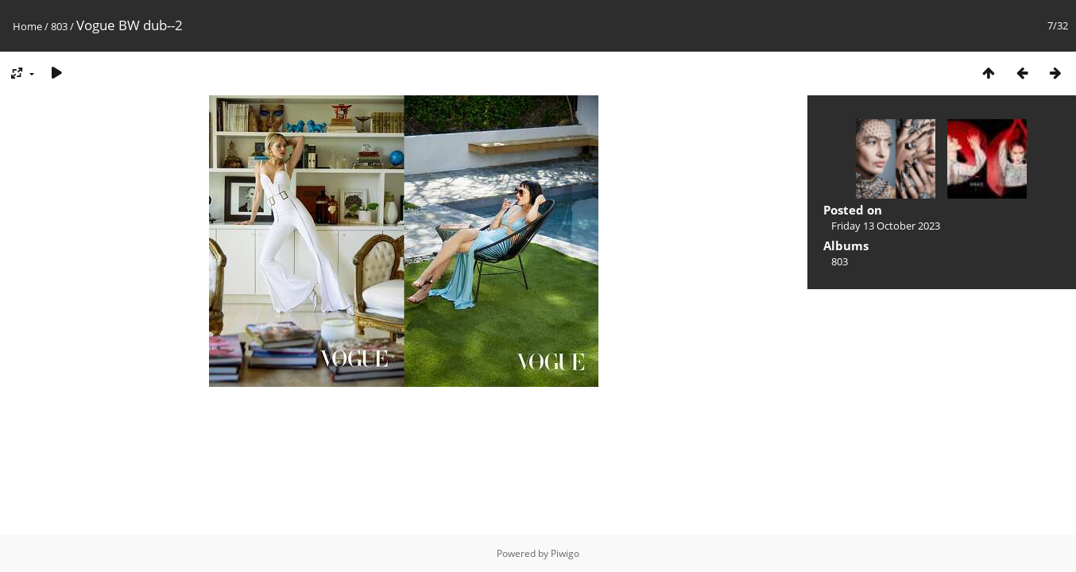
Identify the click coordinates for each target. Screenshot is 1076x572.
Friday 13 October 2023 (885, 225)
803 (59, 26)
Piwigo (565, 553)
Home (27, 26)
